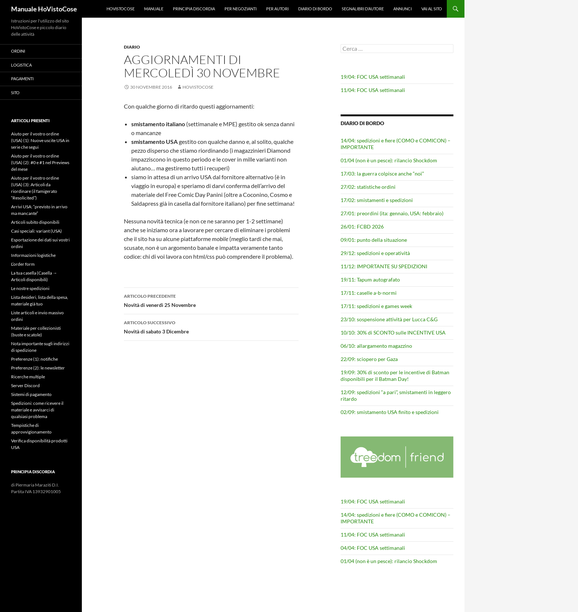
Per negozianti (240, 8)
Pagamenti (22, 78)
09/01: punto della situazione (374, 240)
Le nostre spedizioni (30, 288)
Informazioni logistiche (33, 255)
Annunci (402, 8)
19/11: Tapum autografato (370, 279)
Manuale (153, 8)
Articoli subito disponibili (35, 222)
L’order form (23, 264)
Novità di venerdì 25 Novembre (211, 300)
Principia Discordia (194, 8)
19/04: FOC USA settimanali (373, 77)
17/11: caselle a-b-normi (369, 293)
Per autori (277, 8)
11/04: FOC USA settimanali (373, 90)
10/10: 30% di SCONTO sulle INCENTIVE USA (393, 332)
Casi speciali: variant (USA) (36, 231)
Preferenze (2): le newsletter (38, 368)
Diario (132, 47)
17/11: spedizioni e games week (376, 306)
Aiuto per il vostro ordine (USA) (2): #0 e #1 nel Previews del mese (40, 162)
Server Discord (25, 385)
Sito (15, 92)
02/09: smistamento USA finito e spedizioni (390, 412)
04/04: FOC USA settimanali (373, 548)
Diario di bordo (315, 8)
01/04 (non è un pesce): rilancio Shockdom (389, 160)
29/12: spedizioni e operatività (375, 253)
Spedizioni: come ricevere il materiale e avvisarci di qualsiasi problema (37, 409)
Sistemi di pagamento (31, 394)
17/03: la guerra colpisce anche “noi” (382, 173)
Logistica (21, 65)
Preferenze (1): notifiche (34, 359)
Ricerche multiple (28, 376)
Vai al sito (431, 8)
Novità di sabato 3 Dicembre (211, 326)
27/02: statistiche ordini (368, 187)
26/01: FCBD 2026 (362, 226)
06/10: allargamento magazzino (376, 346)
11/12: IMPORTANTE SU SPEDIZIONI (384, 266)
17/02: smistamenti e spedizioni (377, 200)
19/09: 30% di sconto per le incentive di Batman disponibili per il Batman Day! (395, 375)
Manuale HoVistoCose (44, 9)
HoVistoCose (121, 8)
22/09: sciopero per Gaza (369, 359)
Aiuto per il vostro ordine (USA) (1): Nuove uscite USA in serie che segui (40, 140)
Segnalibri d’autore (363, 8)
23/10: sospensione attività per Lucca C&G (389, 319)
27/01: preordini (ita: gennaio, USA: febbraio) (392, 213)
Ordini (18, 51)
